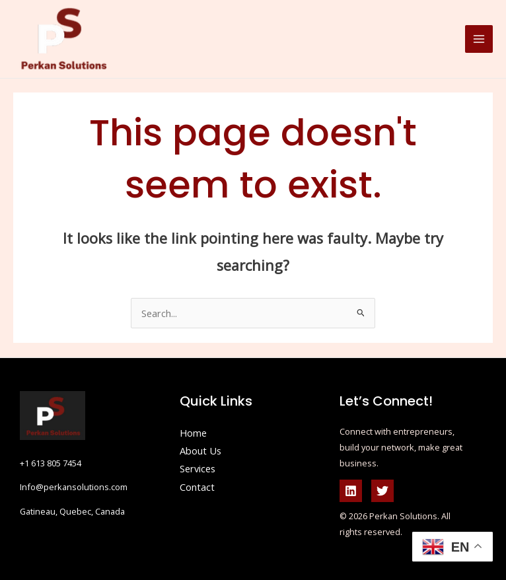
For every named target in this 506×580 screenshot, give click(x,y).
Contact (197, 486)
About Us (200, 450)
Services (197, 468)
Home (193, 432)
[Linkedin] (351, 491)
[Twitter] (382, 491)
